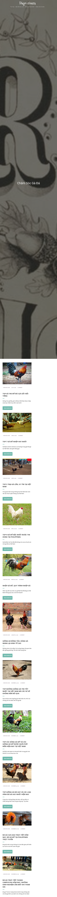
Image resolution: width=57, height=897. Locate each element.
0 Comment (20, 387)
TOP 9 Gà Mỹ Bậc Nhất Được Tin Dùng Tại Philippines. (16, 536)
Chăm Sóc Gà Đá (6, 387)
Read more (7, 408)
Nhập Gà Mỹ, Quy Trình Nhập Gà (16, 585)
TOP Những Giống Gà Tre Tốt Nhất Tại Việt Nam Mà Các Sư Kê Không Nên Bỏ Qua (16, 691)
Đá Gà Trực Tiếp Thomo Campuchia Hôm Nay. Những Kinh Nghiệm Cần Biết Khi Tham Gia (16, 883)
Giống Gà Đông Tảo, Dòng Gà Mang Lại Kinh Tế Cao (15, 642)
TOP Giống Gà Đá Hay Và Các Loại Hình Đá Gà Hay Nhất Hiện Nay (17, 793)
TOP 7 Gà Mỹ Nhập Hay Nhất (15, 441)
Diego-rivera (27, 3)
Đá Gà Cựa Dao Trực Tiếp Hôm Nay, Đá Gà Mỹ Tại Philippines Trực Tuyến (15, 837)
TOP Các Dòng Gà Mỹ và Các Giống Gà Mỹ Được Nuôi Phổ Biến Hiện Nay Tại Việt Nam (15, 744)
